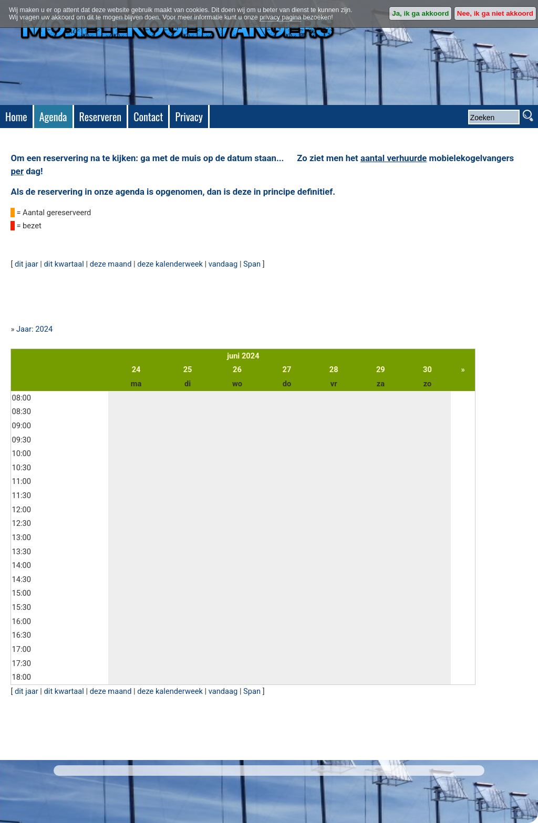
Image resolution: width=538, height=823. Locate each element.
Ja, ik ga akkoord (420, 13)
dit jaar (26, 264)
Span (252, 264)
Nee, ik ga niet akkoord (495, 13)
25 (187, 369)
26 (237, 369)
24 (136, 369)
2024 (251, 356)
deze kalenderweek (170, 264)
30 (427, 369)
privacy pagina (280, 17)
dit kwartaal (64, 264)
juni (233, 356)
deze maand (111, 264)
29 (380, 369)
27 (287, 369)
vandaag (223, 264)
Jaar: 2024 (34, 329)
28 (333, 369)
